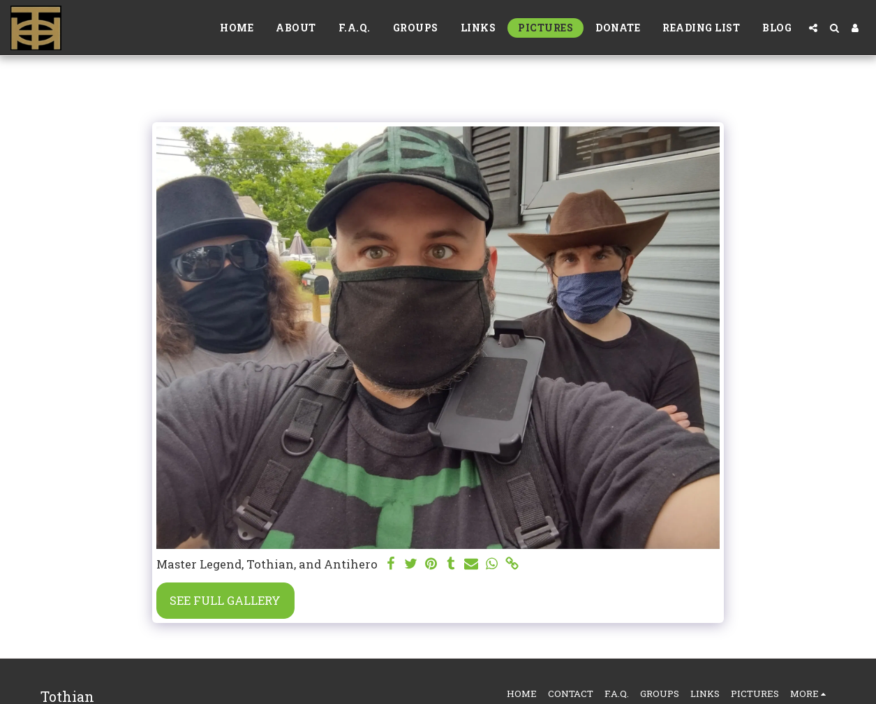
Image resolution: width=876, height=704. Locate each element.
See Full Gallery (225, 600)
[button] (813, 28)
